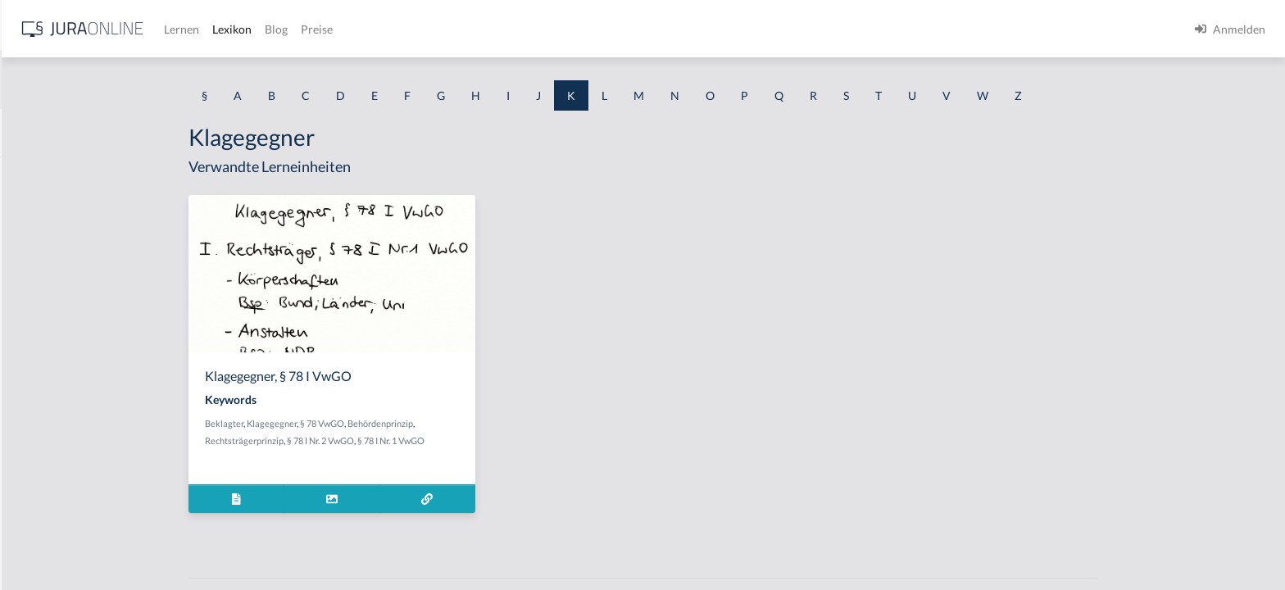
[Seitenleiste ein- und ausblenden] (236, 25)
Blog (536, 29)
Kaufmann (39, 432)
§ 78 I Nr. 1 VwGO (521, 440)
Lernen (442, 29)
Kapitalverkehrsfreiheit (72, 248)
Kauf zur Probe (51, 358)
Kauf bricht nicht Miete (72, 322)
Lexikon (492, 29)
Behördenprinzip (510, 423)
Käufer (30, 395)
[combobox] (131, 79)
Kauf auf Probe (51, 285)
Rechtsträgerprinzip (374, 440)
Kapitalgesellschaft (61, 211)
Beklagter (354, 423)
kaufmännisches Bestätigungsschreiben (112, 469)
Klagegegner (402, 423)
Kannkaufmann (52, 174)
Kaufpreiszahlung (57, 506)
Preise (577, 29)
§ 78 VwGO (452, 423)
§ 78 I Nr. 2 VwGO (450, 440)
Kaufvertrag (44, 543)
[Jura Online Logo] (343, 29)
